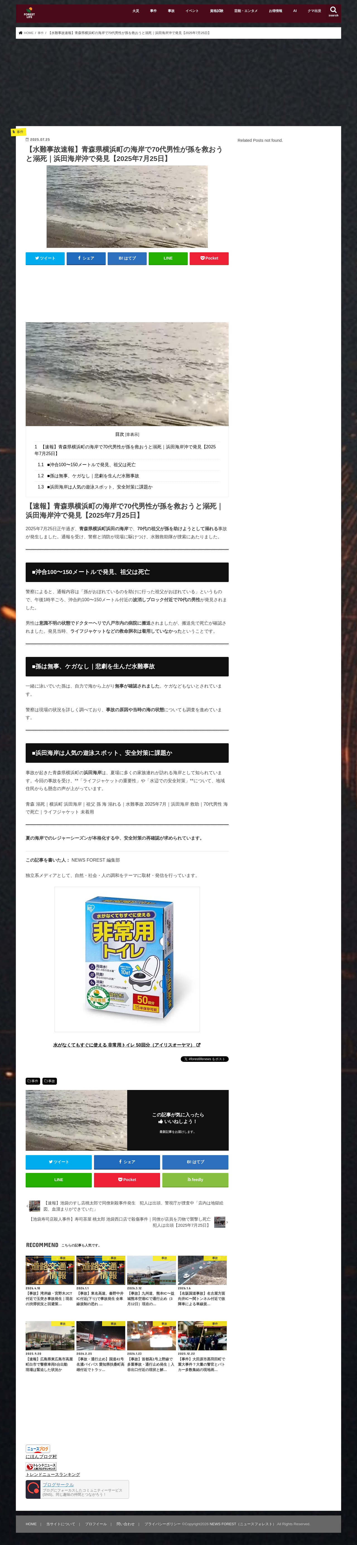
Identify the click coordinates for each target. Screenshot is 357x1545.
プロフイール (96, 1525)
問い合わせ (125, 1525)
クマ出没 (314, 11)
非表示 (132, 434)
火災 (135, 11)
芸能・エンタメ (246, 11)
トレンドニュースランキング (53, 1475)
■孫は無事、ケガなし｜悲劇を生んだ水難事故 (88, 475)
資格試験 (216, 11)
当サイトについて (60, 1525)
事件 (153, 11)
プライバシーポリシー (162, 1525)
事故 (171, 11)
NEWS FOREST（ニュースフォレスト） (242, 1525)
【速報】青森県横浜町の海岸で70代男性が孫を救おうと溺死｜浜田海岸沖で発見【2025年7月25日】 (125, 450)
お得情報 (275, 11)
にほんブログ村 (41, 1457)
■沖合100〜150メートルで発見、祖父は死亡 (87, 464)
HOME (31, 1525)
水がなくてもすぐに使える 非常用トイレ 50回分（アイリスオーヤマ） (124, 1045)
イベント (192, 11)
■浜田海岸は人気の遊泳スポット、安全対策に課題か (95, 487)
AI (294, 11)
